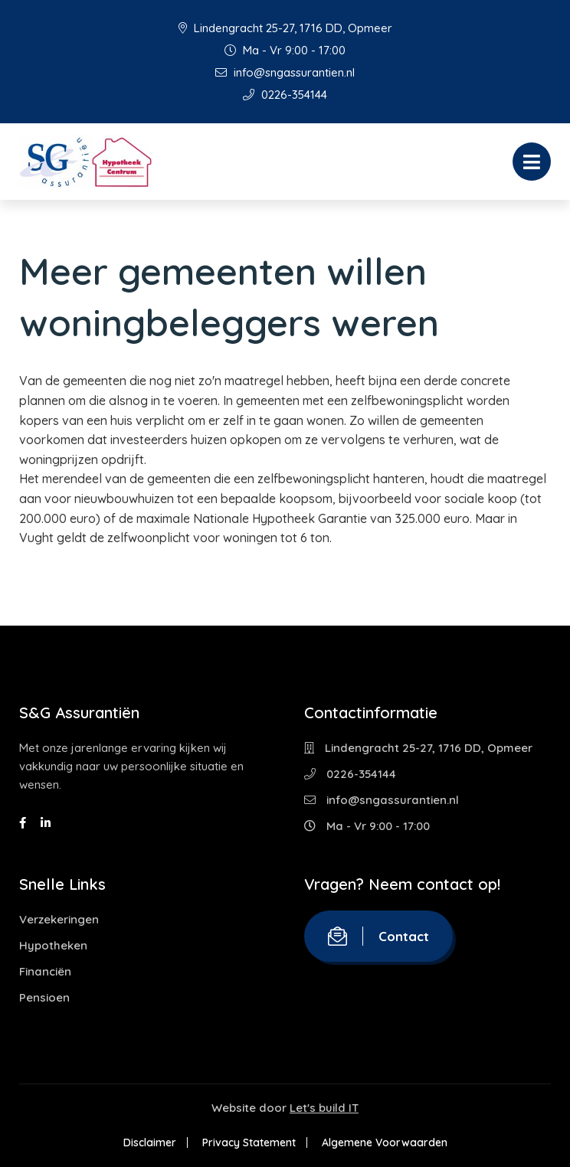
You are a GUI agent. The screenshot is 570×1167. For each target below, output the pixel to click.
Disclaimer (149, 1142)
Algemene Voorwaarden (384, 1142)
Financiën (45, 971)
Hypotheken (53, 945)
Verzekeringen (59, 919)
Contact (378, 936)
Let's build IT (324, 1107)
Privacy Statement (249, 1142)
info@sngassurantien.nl (285, 72)
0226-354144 (285, 94)
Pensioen (44, 997)
